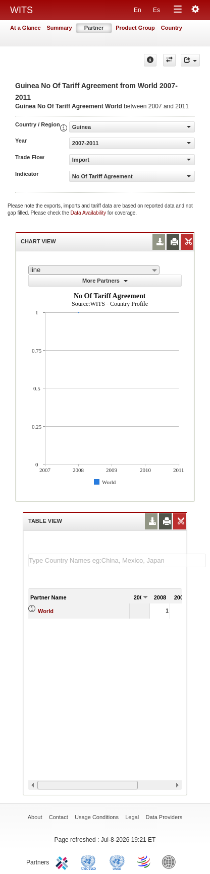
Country (171, 28)
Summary (59, 28)
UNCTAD (90, 861)
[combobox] (94, 270)
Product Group (135, 28)
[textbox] (117, 560)
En (137, 10)
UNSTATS (117, 861)
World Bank (171, 861)
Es (156, 10)
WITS (21, 10)
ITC (64, 861)
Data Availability (89, 213)
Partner (94, 28)
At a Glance (25, 28)
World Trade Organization (144, 861)
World (46, 611)
